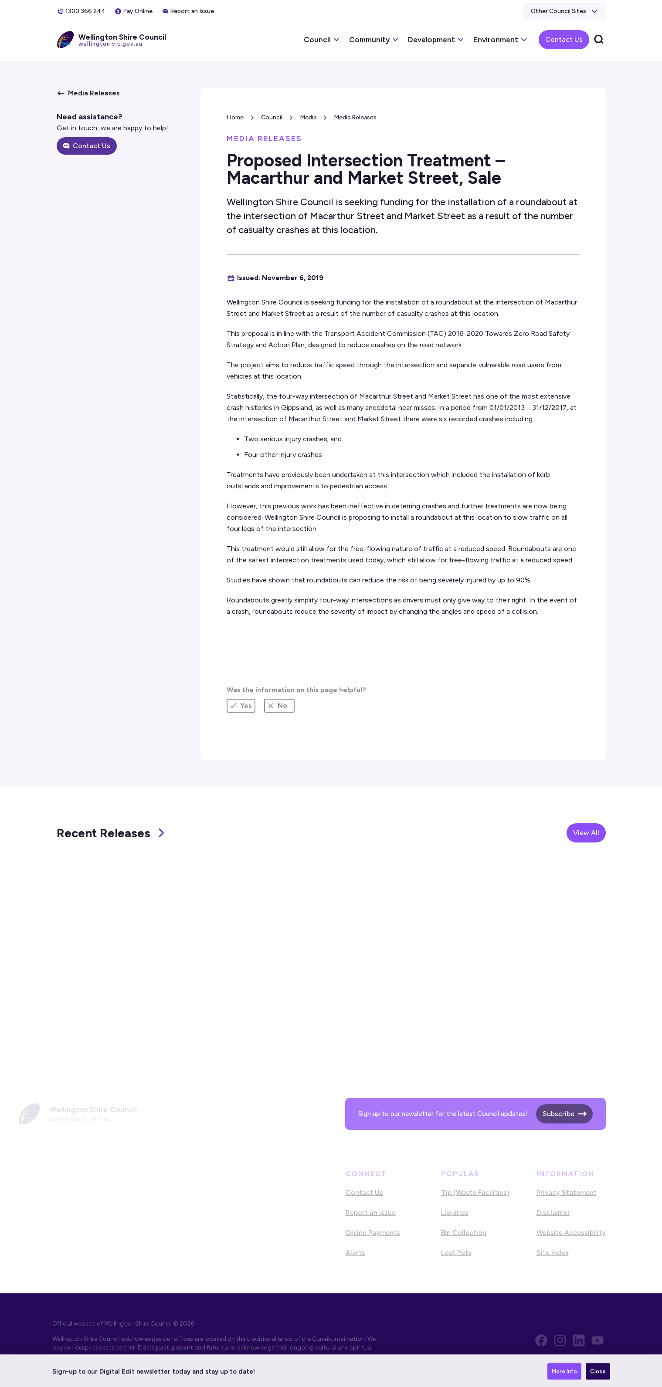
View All (586, 833)
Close (598, 1375)
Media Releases (355, 117)
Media (308, 117)
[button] (564, 11)
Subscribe (558, 1114)
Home (235, 117)
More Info (564, 1375)
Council (271, 117)
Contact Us (564, 39)
